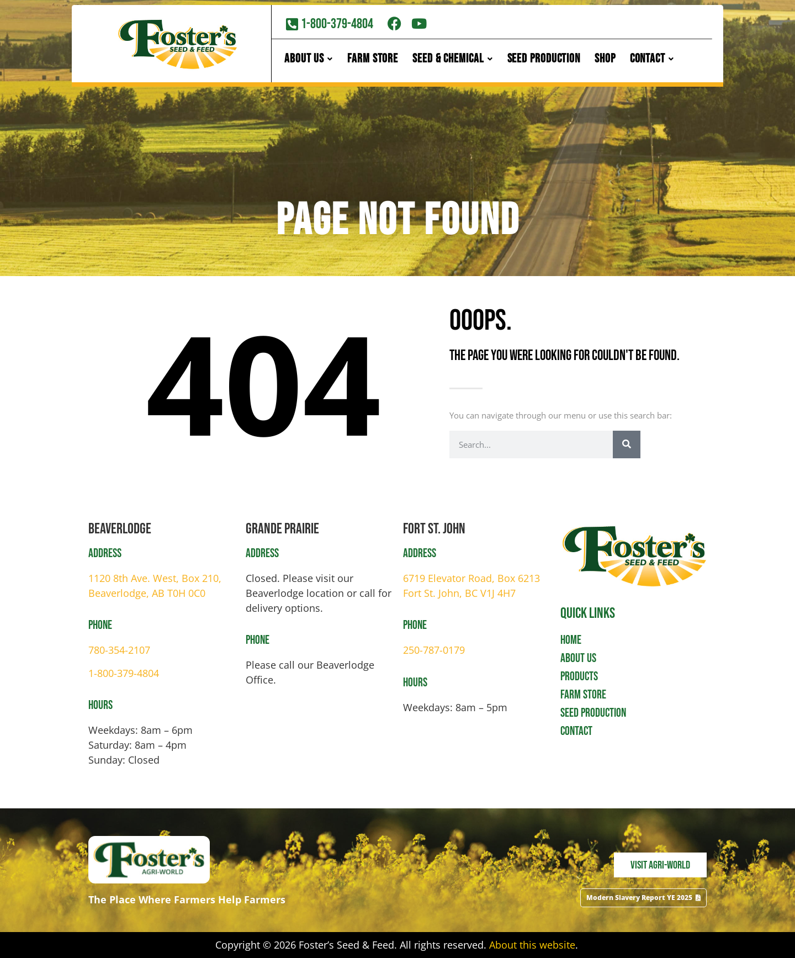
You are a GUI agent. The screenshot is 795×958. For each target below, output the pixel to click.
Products (579, 676)
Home (570, 640)
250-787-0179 (434, 650)
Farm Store (372, 60)
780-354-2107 (119, 650)
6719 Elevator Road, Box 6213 (471, 578)
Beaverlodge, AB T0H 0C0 (146, 593)
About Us (308, 60)
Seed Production (544, 60)
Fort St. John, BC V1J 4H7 (459, 593)
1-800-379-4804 (123, 673)
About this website (532, 944)
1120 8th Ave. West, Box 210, (154, 578)
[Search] (626, 444)
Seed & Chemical (452, 60)
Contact (652, 60)
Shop (605, 60)
